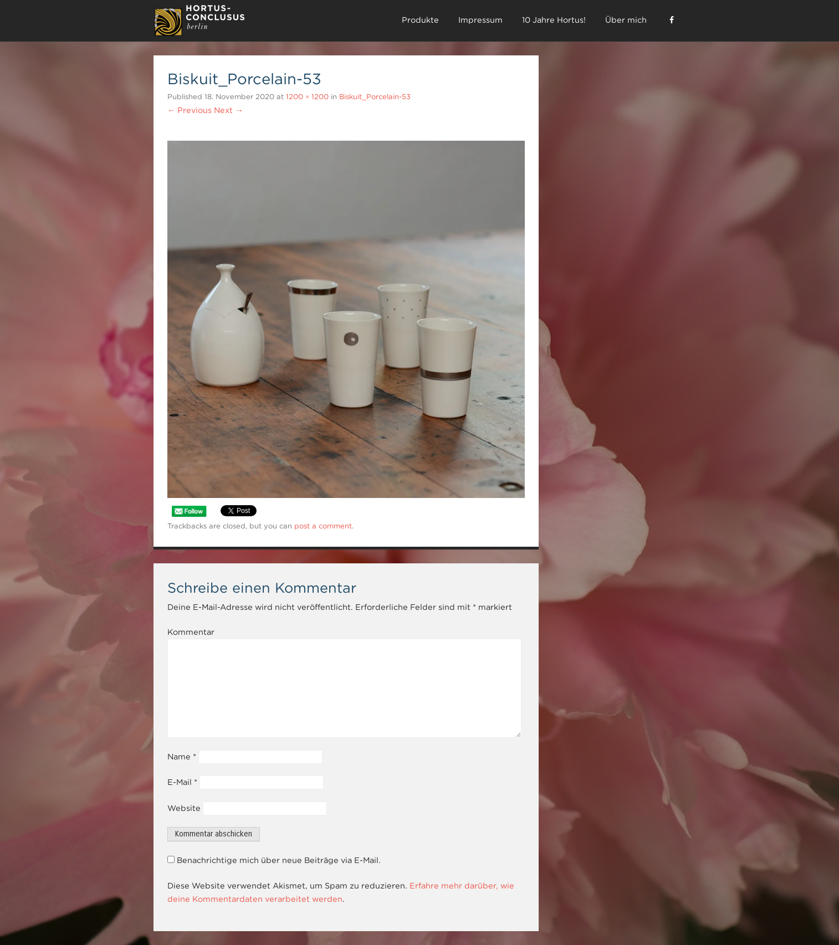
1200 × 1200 (307, 97)
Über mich (626, 20)
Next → (228, 110)
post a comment (323, 526)
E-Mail (182, 782)
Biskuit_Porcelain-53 (375, 97)
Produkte (420, 20)
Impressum (480, 20)
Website (184, 808)
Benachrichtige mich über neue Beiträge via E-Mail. (279, 860)
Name (181, 756)
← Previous (189, 110)
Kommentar (190, 632)
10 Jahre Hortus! (554, 20)
